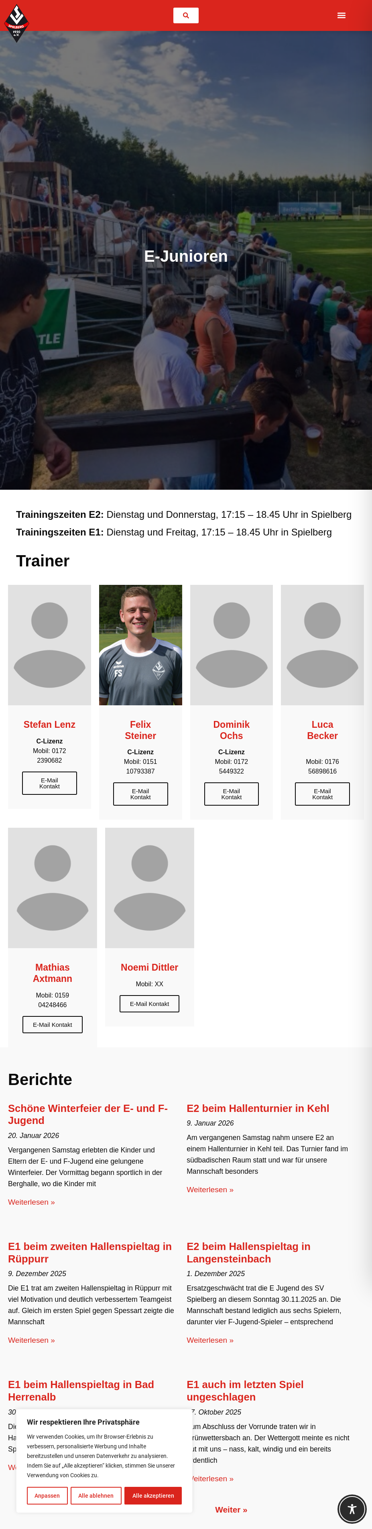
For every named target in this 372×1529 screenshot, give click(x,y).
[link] (186, 15)
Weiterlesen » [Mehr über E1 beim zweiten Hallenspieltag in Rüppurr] (31, 1340)
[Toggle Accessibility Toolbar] (352, 1509)
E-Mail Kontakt (49, 783)
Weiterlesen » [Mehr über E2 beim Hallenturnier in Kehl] (210, 1189)
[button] (341, 15)
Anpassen (47, 1495)
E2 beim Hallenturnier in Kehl (258, 1108)
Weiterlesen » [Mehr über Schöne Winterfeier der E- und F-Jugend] (31, 1202)
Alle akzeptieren (153, 1495)
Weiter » (231, 1509)
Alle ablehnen (96, 1495)
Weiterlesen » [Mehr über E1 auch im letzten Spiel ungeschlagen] (210, 1478)
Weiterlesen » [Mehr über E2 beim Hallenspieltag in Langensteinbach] (210, 1340)
